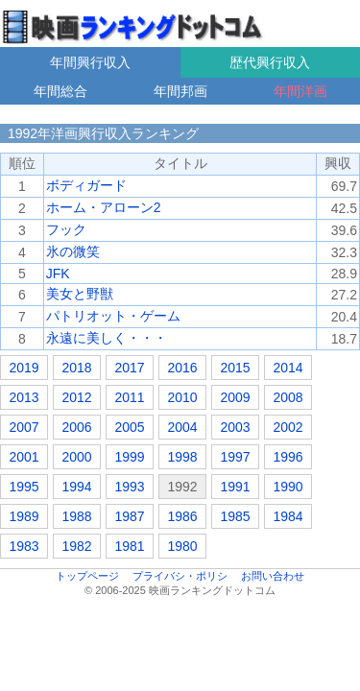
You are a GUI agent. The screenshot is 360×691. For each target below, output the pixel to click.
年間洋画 (300, 91)
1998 (182, 457)
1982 (76, 546)
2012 (76, 397)
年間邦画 (180, 91)
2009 (235, 397)
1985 (235, 516)
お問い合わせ (272, 576)
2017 (129, 367)
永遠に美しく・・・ (106, 338)
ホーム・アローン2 (103, 207)
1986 (182, 516)
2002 (287, 427)
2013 (23, 397)
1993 (129, 486)
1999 (129, 457)
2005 (129, 427)
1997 (235, 457)
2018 (76, 367)
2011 (129, 397)
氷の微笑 (73, 251)
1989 (23, 516)
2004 (182, 427)
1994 (76, 486)
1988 (76, 516)
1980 (182, 546)
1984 (287, 516)
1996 (287, 457)
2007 (23, 427)
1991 (235, 486)
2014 (287, 367)
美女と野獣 (79, 293)
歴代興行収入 (269, 62)
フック (66, 229)
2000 (76, 457)
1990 (287, 486)
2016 (182, 367)
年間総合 (60, 91)
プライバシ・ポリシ (180, 576)
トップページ (87, 576)
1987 (129, 516)
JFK (58, 273)
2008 (287, 397)
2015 (235, 367)
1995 (23, 486)
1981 (129, 546)
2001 (23, 457)
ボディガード (86, 185)
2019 (23, 367)
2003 (235, 427)
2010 (182, 397)
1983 (23, 546)
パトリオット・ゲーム (113, 315)
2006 (76, 427)
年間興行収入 (90, 62)
